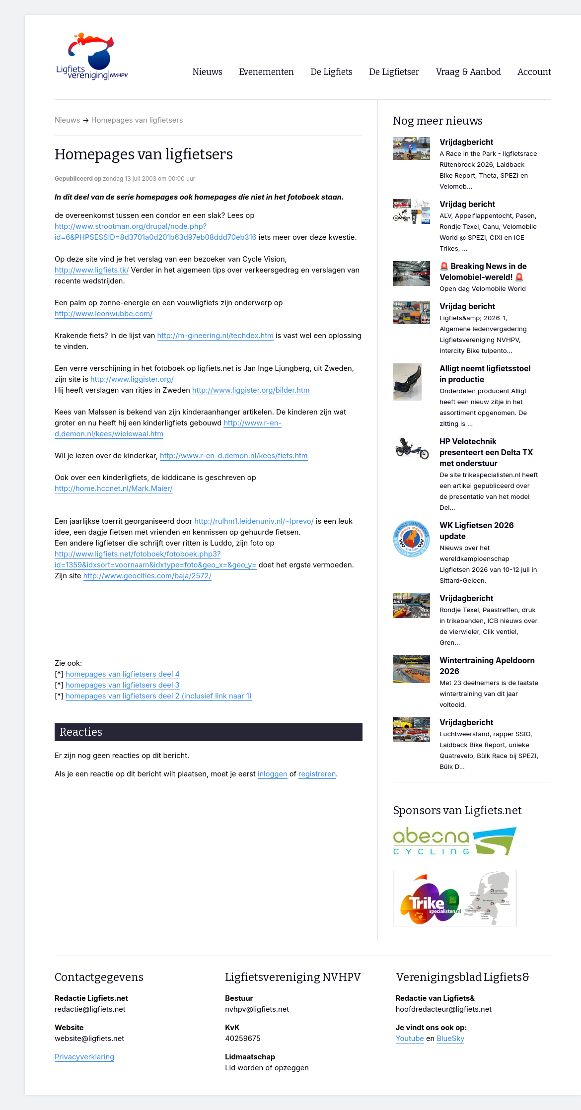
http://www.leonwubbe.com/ (103, 313)
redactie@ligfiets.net (90, 1009)
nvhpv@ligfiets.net (257, 1009)
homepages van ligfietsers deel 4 (123, 674)
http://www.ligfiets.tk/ (92, 270)
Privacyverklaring (84, 1056)
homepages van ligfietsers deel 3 (122, 685)
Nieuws (67, 120)
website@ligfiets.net (89, 1038)
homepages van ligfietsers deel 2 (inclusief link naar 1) (159, 696)
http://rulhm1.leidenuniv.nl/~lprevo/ (254, 521)
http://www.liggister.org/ (132, 379)
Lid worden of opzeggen (267, 1067)
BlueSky (450, 1038)
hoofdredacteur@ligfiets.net (444, 1009)
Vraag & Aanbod (468, 72)
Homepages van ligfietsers (137, 120)
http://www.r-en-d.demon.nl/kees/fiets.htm (234, 455)
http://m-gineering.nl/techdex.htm (215, 335)
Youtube (410, 1038)
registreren (317, 773)
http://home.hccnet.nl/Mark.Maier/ (114, 488)
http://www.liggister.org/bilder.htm (251, 390)
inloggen (273, 773)
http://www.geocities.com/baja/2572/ (147, 575)
